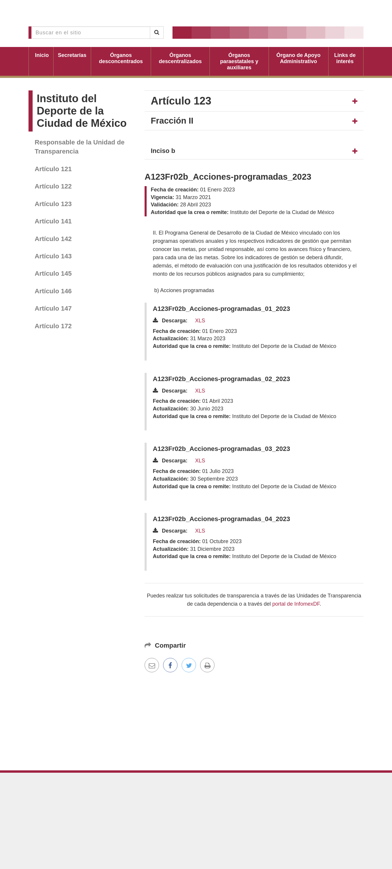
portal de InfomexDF (296, 604)
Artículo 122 (53, 186)
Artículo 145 (53, 273)
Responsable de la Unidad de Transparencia (80, 147)
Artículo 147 (53, 308)
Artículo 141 (53, 221)
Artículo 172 (53, 326)
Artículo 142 (53, 238)
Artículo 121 (53, 169)
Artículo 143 (53, 256)
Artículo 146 (53, 291)
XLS (200, 321)
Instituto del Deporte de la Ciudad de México (82, 110)
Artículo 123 (53, 204)
